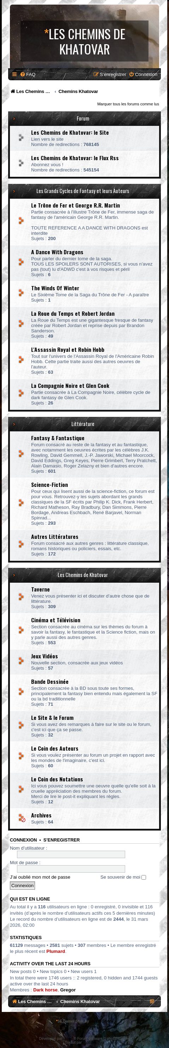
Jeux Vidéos (44, 656)
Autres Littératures (54, 536)
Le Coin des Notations (57, 779)
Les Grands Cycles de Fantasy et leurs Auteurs (82, 190)
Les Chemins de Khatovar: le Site (70, 132)
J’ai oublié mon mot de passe (40, 877)
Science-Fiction (49, 484)
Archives (41, 815)
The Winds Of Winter (55, 288)
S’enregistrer (61, 840)
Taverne (40, 589)
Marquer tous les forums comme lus (128, 104)
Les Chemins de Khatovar (83, 574)
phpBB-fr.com (93, 1042)
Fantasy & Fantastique (57, 437)
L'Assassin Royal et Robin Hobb (67, 349)
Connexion (23, 840)
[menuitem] (27, 74)
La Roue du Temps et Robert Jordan (73, 313)
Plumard (55, 951)
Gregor (68, 989)
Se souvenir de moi (123, 877)
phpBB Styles (101, 1021)
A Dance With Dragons (57, 252)
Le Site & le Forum (52, 717)
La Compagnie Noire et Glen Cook (70, 385)
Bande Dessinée (50, 681)
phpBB (68, 1039)
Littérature (82, 423)
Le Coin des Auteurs (54, 748)
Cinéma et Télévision (55, 620)
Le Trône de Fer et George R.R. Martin (75, 205)
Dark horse (45, 989)
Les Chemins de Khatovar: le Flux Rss (75, 157)
